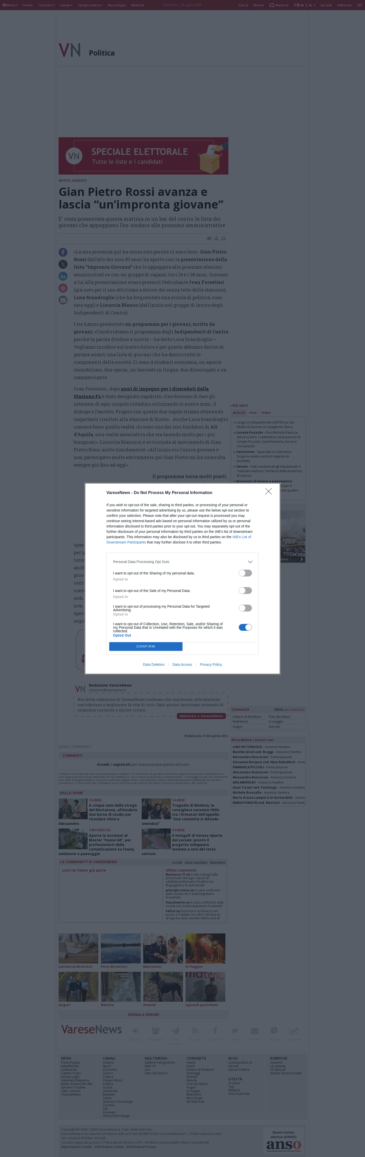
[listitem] (182, 562)
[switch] (245, 573)
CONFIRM (145, 646)
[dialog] (182, 578)
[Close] (270, 493)
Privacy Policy (211, 664)
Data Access (182, 664)
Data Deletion (154, 664)
